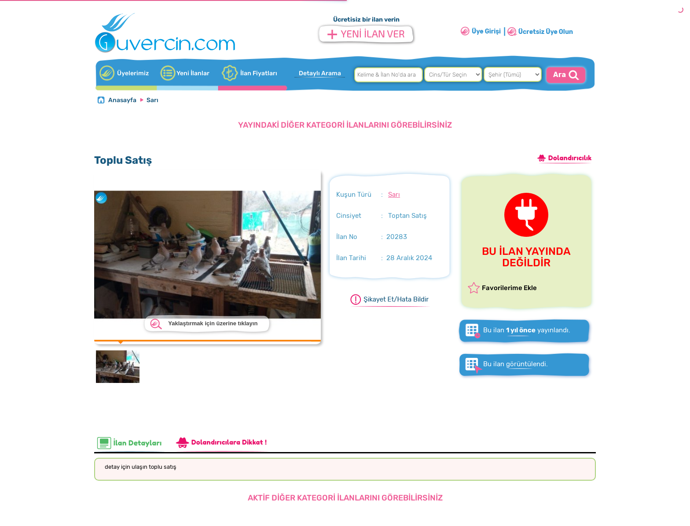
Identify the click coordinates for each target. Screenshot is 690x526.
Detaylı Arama (320, 73)
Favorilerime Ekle (509, 288)
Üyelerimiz (133, 73)
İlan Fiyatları (258, 73)
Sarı (152, 100)
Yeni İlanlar (192, 73)
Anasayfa (122, 100)
